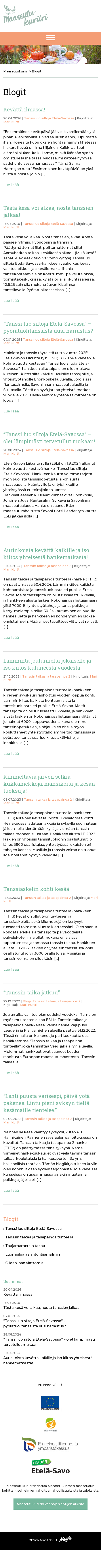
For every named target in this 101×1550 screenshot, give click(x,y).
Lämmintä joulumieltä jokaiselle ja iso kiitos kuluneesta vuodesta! (47, 664)
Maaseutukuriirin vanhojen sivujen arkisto (50, 1504)
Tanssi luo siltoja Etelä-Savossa (49, 118)
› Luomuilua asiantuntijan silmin (31, 1254)
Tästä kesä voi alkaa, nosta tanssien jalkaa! (41, 1308)
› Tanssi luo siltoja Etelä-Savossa (32, 1229)
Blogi (27, 1001)
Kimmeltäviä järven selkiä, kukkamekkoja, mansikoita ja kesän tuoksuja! (49, 783)
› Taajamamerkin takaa (24, 1246)
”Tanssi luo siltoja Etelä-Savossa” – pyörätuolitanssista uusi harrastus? (48, 327)
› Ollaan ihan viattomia (23, 1263)
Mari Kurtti (11, 122)
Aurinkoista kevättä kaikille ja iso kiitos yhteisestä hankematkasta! (46, 554)
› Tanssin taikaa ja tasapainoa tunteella (38, 1237)
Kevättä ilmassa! (24, 109)
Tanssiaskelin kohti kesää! (37, 888)
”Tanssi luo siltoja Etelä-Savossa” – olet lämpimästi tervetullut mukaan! (49, 438)
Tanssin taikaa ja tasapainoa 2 (47, 566)
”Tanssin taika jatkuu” (31, 992)
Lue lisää (11, 185)
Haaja (65, 1539)
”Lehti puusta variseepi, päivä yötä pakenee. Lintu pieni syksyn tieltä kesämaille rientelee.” (46, 1103)
